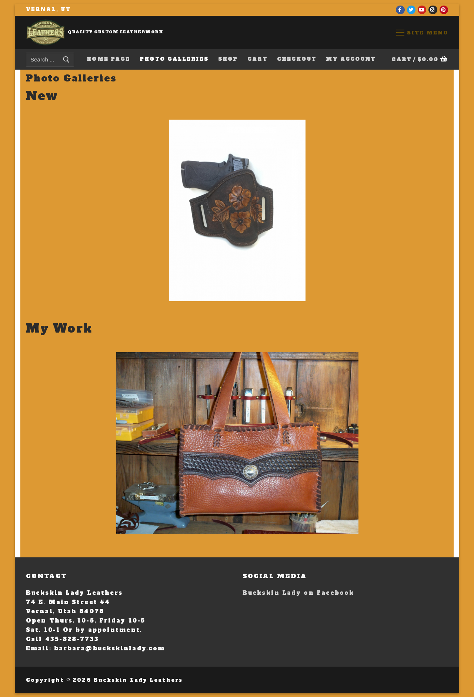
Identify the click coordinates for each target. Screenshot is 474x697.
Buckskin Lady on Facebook (298, 593)
